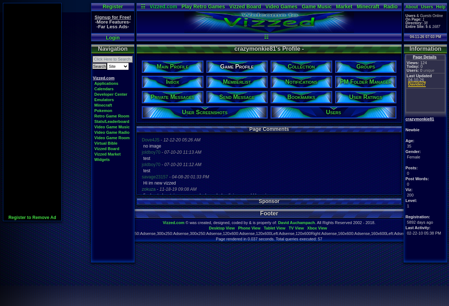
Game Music (316, 6)
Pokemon (103, 110)
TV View (296, 228)
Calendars (104, 89)
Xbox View (317, 228)
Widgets (102, 159)
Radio (391, 6)
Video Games (281, 6)
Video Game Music (112, 127)
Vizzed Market (107, 154)
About (411, 6)
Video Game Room (112, 138)
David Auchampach (296, 222)
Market (344, 6)
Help (440, 6)
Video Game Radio (111, 132)
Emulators (104, 100)
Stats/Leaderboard (111, 121)
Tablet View (274, 228)
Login (113, 38)
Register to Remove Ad (32, 217)
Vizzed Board (245, 6)
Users (427, 6)
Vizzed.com (163, 6)
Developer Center (110, 94)
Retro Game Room (111, 116)
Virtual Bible (106, 143)
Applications (106, 83)
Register (113, 6)
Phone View (249, 228)
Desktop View (222, 228)
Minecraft (368, 6)
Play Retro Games (203, 6)
